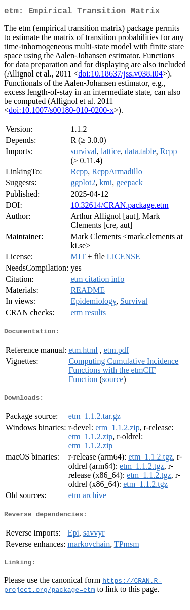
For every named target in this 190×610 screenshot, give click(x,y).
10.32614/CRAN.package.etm (119, 207)
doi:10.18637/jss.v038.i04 (120, 75)
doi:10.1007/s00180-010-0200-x (61, 112)
